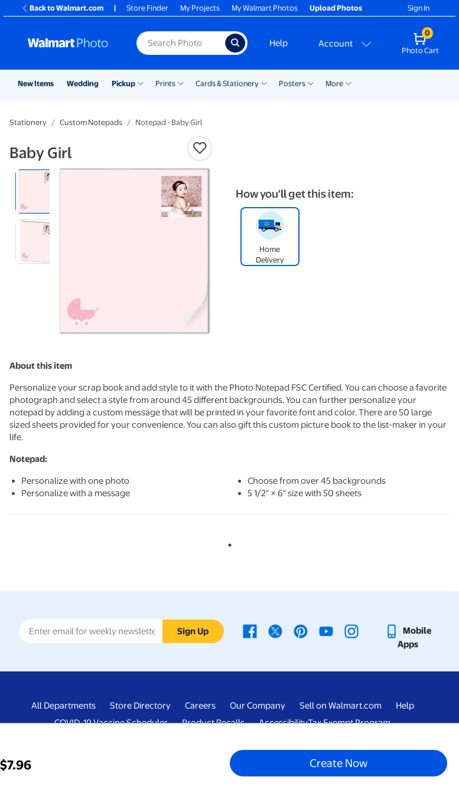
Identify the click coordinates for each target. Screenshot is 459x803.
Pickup (123, 83)
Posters (292, 83)
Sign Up (193, 631)
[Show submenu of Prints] (180, 83)
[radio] (37, 191)
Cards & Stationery (227, 83)
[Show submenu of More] (348, 83)
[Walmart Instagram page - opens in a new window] (351, 630)
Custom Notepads (91, 122)
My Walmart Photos (265, 8)
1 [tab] (227, 543)
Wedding (83, 83)
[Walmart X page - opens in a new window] (275, 630)
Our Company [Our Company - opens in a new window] (257, 705)
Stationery (28, 122)
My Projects (200, 8)
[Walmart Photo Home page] (69, 43)
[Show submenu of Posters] (310, 83)
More (334, 83)
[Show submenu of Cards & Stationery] (264, 83)
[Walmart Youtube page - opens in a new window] (326, 630)
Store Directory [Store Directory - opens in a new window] (140, 705)
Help (278, 43)
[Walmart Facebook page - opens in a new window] (250, 630)
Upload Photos (336, 8)
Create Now (338, 762)
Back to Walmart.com (62, 8)
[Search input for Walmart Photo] (180, 43)
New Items (36, 83)
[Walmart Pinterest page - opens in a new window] (301, 630)
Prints (165, 83)
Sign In (418, 8)
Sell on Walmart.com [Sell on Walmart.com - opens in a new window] (341, 705)
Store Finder (147, 8)
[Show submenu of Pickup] (140, 83)
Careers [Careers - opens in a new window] (200, 705)
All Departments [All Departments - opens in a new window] (63, 705)
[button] (199, 148)
